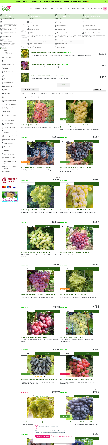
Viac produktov (63, 384)
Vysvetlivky (52, 418)
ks (29, 143)
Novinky (37, 8)
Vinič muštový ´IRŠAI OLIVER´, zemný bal (91, 311)
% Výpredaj (56, 93)
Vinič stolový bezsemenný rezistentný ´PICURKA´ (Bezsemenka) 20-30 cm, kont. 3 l (63, 128)
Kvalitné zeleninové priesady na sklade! (75, 2)
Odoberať (83, 440)
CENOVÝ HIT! (68, 93)
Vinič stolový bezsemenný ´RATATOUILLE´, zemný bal (47, 52)
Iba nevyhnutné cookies (43, 439)
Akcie (30, 8)
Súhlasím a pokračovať (43, 436)
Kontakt (26, 428)
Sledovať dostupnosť (35, 327)
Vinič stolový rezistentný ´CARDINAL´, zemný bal (45, 64)
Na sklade (36, 97)
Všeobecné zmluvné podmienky (58, 422)
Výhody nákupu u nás (55, 415)
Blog (25, 425)
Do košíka (41, 142)
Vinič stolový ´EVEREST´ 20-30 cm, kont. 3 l (63, 265)
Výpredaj (45, 8)
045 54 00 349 (8, 423)
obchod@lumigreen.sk (10, 425)
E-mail (79, 420)
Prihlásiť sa (94, 8)
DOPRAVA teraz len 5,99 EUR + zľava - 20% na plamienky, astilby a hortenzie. (39, 2)
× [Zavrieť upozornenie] (105, 1)
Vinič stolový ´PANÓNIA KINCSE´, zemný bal (44, 76)
